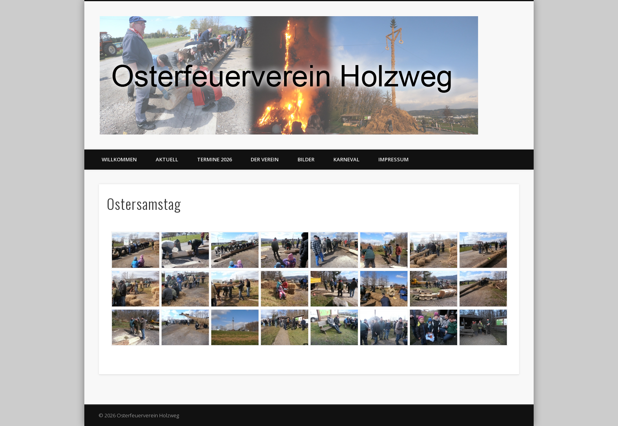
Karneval (346, 159)
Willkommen (119, 159)
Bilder (306, 159)
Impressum (393, 159)
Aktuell (167, 159)
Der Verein (265, 159)
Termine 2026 (214, 159)
